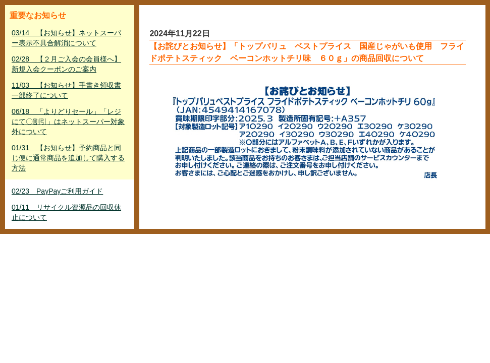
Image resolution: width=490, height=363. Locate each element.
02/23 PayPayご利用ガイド (57, 191)
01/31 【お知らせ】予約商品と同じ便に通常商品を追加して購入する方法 (68, 158)
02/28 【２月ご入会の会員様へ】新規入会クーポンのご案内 (66, 64)
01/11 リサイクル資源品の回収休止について (66, 212)
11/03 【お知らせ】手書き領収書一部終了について (66, 90)
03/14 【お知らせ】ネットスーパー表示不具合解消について (66, 38)
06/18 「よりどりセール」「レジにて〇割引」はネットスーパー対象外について (68, 121)
